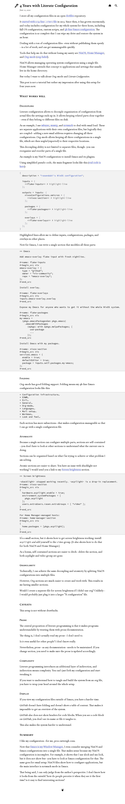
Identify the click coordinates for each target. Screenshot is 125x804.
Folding (25, 378)
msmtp (54, 125)
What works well (32, 96)
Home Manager (95, 53)
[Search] (116, 6)
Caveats (25, 604)
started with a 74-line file (39, 21)
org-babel (42, 57)
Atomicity (26, 436)
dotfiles (70, 15)
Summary (26, 735)
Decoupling (27, 106)
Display (24, 694)
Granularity (27, 565)
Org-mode (30, 57)
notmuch (68, 125)
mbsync (45, 125)
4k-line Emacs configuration (80, 29)
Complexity (27, 661)
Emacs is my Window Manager (46, 746)
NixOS (82, 53)
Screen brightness (71, 469)
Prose (23, 620)
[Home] (110, 6)
